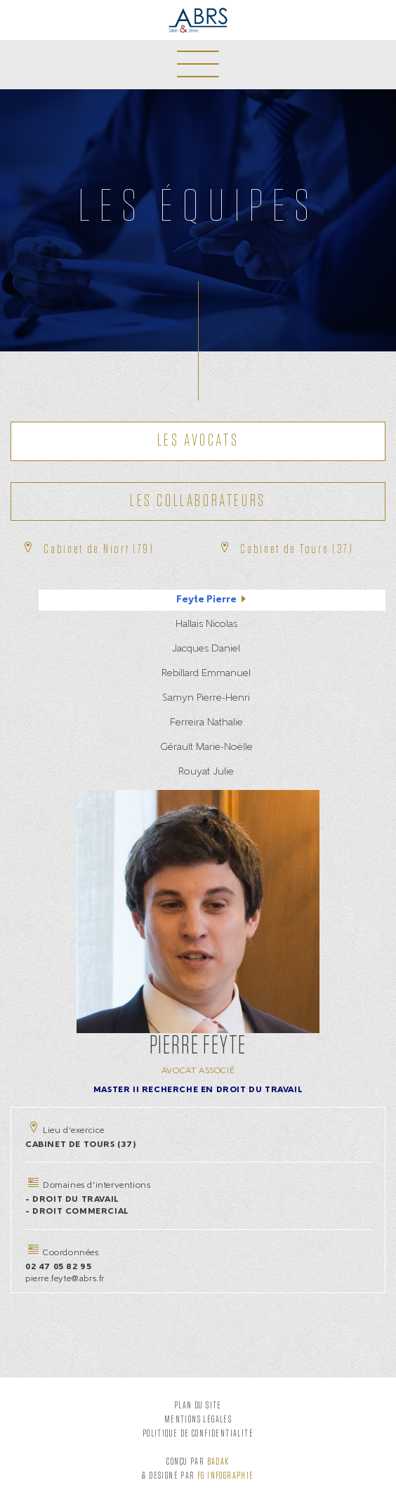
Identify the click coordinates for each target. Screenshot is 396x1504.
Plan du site (198, 1406)
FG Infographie (225, 1476)
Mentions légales (198, 1420)
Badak (218, 1462)
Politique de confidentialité (198, 1434)
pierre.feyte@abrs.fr (65, 1279)
